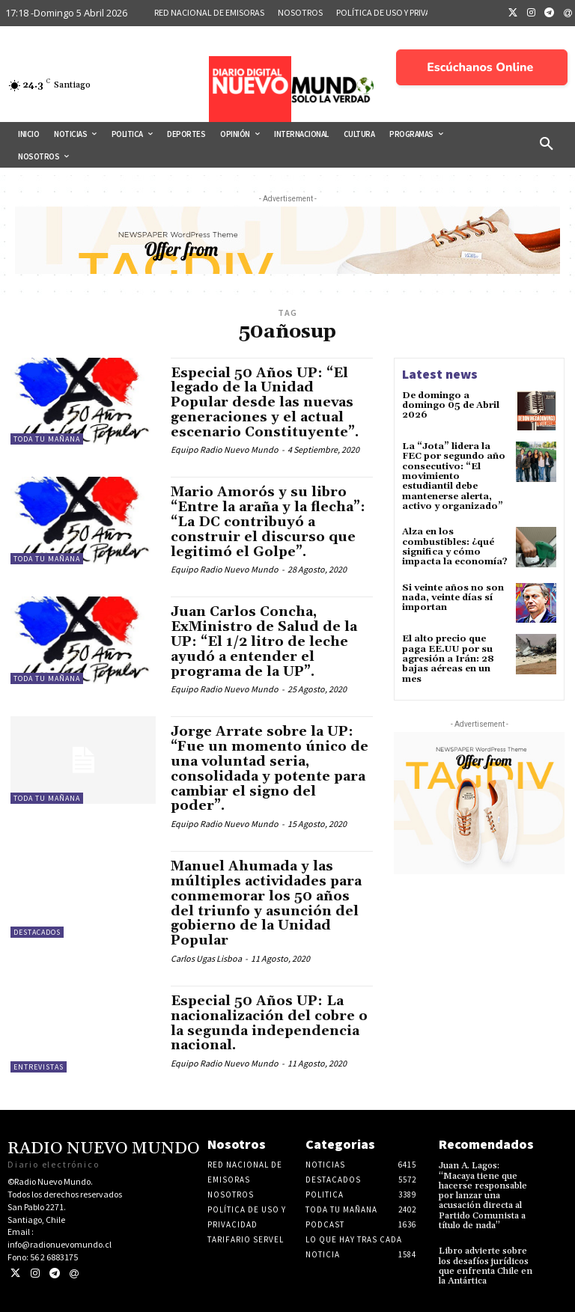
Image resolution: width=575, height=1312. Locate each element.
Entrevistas (38, 1067)
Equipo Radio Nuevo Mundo (225, 449)
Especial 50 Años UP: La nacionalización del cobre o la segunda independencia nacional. (269, 1023)
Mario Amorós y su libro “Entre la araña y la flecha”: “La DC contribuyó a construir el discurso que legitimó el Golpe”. (268, 521)
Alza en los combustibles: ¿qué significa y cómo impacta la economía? (455, 546)
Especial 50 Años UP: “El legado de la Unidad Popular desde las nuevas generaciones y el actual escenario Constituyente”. (265, 402)
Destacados (37, 932)
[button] (547, 144)
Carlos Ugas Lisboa (206, 958)
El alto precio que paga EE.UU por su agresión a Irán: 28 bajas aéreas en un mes (448, 657)
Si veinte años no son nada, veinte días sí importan (452, 596)
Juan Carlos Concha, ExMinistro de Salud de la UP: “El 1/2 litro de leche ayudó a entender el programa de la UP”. (264, 641)
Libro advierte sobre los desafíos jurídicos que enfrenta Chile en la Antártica (485, 1265)
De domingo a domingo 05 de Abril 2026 (450, 405)
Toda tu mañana (46, 439)
